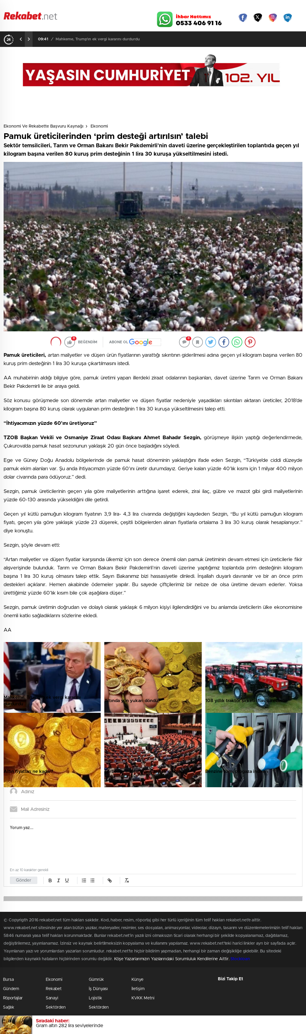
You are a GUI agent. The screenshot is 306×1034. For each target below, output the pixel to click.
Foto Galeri (76, 6)
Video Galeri (109, 6)
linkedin (287, 17)
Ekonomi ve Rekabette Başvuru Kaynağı (43, 126)
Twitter (257, 17)
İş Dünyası (98, 989)
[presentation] (21, 39)
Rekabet (54, 989)
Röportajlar (13, 998)
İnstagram (272, 17)
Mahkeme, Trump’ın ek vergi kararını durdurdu (98, 39)
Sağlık (8, 1007)
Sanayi (52, 998)
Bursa (8, 980)
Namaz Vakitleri (283, 6)
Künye (137, 980)
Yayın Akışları (245, 6)
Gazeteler (41, 6)
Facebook (242, 17)
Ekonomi (99, 126)
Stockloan (240, 959)
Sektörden (56, 1007)
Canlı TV (141, 6)
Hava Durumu (176, 6)
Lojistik (95, 998)
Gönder (23, 880)
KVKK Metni (142, 998)
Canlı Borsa (211, 6)
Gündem (11, 989)
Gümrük (96, 980)
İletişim (138, 989)
